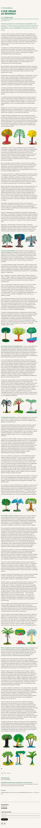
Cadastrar (4, 819)
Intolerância (7, 8)
